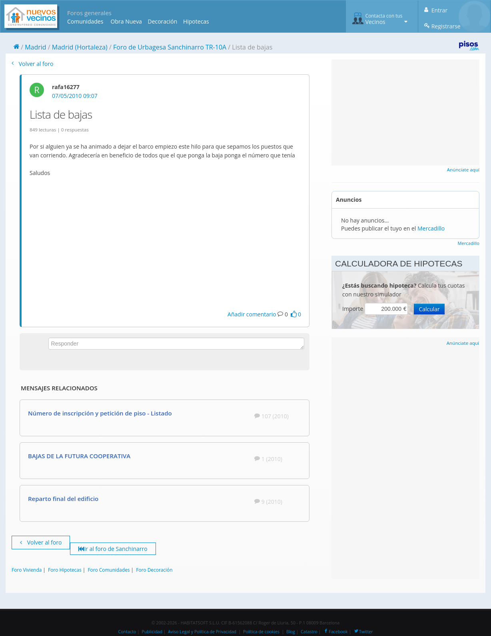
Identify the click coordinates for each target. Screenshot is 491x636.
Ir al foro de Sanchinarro (112, 549)
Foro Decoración (154, 569)
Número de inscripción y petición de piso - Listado (100, 413)
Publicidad (152, 631)
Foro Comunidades (109, 569)
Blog (290, 631)
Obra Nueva (126, 21)
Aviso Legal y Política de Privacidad (202, 631)
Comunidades (85, 21)
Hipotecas (196, 21)
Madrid (35, 47)
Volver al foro (32, 64)
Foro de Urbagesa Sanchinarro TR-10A (169, 47)
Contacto (127, 631)
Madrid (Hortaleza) (80, 47)
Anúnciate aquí (463, 170)
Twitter (363, 631)
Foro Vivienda (27, 569)
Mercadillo (431, 228)
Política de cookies (261, 631)
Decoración (162, 21)
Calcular (429, 309)
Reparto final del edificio (63, 499)
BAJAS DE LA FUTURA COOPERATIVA (79, 456)
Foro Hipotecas (64, 569)
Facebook (335, 631)
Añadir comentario (252, 314)
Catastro (309, 631)
